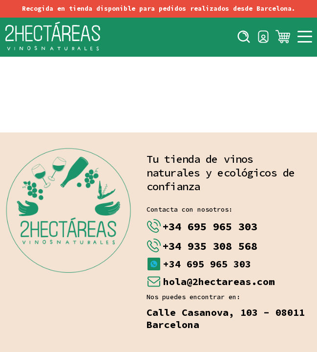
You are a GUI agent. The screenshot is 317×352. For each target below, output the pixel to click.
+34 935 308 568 (209, 246)
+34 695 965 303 (209, 226)
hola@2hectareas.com (219, 281)
